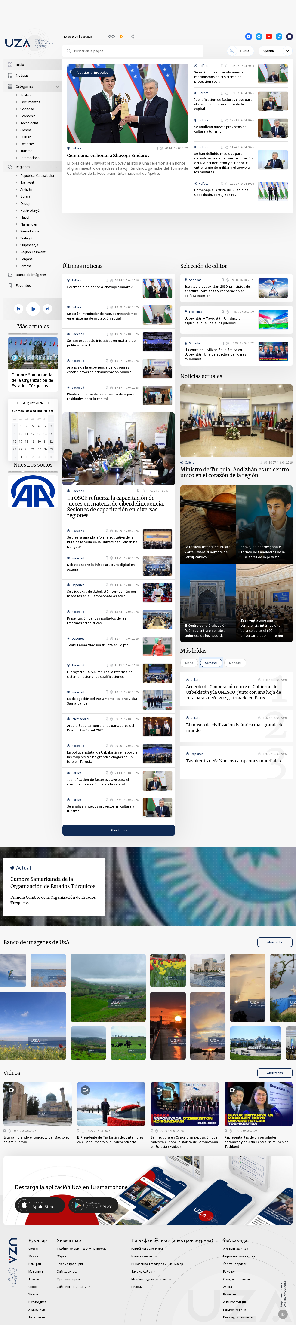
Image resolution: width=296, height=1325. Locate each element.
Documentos (30, 102)
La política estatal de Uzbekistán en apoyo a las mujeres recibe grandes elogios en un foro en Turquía (102, 757)
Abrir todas (118, 830)
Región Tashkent (33, 252)
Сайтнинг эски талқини (73, 1287)
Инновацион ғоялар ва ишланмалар (157, 1264)
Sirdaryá (26, 238)
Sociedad (27, 109)
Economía (27, 116)
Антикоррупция (235, 1302)
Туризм (33, 1279)
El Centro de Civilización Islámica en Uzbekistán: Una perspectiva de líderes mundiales (215, 354)
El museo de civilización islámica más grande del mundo (235, 727)
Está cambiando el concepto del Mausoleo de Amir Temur (36, 1139)
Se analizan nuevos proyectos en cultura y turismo (220, 129)
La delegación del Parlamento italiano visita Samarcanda (102, 700)
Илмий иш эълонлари (147, 1248)
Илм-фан (34, 1264)
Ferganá (26, 259)
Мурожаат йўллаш (70, 1279)
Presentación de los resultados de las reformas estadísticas (96, 620)
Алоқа (227, 1287)
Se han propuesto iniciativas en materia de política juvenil (101, 342)
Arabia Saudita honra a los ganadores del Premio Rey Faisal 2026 (100, 727)
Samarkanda (29, 231)
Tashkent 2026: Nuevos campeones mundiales (233, 760)
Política (25, 95)
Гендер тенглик (234, 1309)
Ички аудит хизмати (238, 1317)
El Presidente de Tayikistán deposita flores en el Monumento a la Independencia (110, 1139)
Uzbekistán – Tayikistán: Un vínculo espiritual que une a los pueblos (213, 320)
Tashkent (27, 182)
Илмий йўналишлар (145, 1256)
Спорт (32, 1287)
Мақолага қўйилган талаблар (152, 1279)
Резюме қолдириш (71, 1264)
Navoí (24, 217)
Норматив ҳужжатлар (239, 1256)
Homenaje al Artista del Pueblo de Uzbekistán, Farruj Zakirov (221, 192)
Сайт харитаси (67, 1271)
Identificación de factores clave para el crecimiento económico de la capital (223, 104)
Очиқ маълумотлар (237, 1279)
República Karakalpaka (37, 175)
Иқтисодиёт (37, 1302)
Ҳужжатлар (36, 1309)
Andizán (26, 189)
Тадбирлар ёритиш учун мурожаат (82, 1248)
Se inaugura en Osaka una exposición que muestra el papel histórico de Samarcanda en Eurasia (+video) (184, 1142)
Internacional (30, 158)
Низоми (137, 1287)
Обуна (61, 1256)
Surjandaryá (29, 245)
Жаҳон (33, 1294)
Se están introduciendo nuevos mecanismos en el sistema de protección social (218, 77)
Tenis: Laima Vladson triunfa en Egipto (98, 645)
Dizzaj (25, 203)
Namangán (28, 224)
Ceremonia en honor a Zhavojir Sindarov (108, 155)
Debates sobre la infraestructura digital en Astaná (101, 566)
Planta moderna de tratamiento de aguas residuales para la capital (100, 396)
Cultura (25, 137)
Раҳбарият (231, 1271)
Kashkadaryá (30, 210)
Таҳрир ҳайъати (143, 1271)
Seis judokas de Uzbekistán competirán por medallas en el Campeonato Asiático (101, 593)
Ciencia (25, 130)
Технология (37, 1317)
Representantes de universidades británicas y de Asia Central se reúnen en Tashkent (257, 1142)
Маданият (35, 1271)
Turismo (26, 151)
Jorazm (25, 266)
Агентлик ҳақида (235, 1248)
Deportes (27, 144)
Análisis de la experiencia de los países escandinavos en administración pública (99, 369)
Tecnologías (29, 123)
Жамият (34, 1256)
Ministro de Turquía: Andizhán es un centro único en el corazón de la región (234, 472)
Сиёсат (33, 1248)
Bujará (25, 196)
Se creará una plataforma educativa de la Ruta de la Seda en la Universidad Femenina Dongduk (102, 542)
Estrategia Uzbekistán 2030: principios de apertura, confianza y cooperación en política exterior (217, 291)
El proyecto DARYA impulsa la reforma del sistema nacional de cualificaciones (100, 674)
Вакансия (230, 1294)
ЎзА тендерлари (235, 1264)
